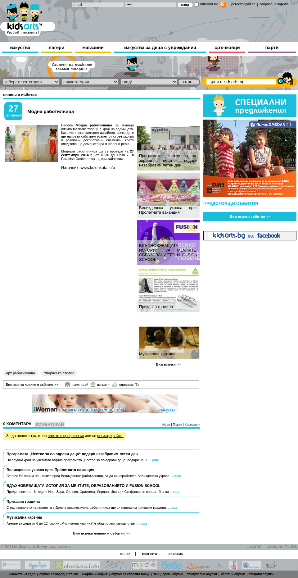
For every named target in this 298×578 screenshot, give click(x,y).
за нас (125, 554)
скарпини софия (94, 574)
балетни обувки (233, 574)
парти (272, 47)
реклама (176, 554)
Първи (178, 424)
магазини (93, 47)
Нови (166, 424)
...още (154, 460)
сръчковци (227, 47)
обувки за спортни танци (130, 574)
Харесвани (192, 424)
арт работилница (20, 373)
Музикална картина (157, 354)
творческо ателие (59, 373)
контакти (149, 554)
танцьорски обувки (168, 574)
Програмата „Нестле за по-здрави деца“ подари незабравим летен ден (168, 160)
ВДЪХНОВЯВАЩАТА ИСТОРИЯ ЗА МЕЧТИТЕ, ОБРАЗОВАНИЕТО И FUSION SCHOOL (168, 252)
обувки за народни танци (58, 574)
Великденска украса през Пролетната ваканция (168, 210)
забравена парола (274, 4)
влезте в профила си (66, 436)
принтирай (76, 384)
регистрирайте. (110, 436)
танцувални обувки (202, 574)
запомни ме (209, 4)
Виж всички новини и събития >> (32, 384)
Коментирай (50, 424)
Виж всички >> (168, 364)
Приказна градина (156, 306)
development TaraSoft (282, 546)
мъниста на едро (22, 574)
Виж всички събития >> (250, 216)
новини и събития (20, 95)
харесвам (125, 384)
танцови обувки (261, 574)
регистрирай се (243, 4)
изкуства (20, 47)
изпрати (100, 384)
